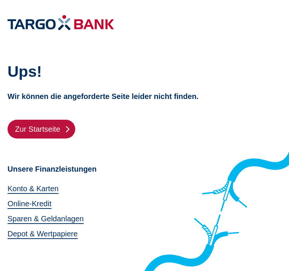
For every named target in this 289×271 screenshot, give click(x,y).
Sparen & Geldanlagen (46, 219)
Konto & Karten (33, 188)
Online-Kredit (30, 203)
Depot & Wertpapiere (43, 234)
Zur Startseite (45, 129)
